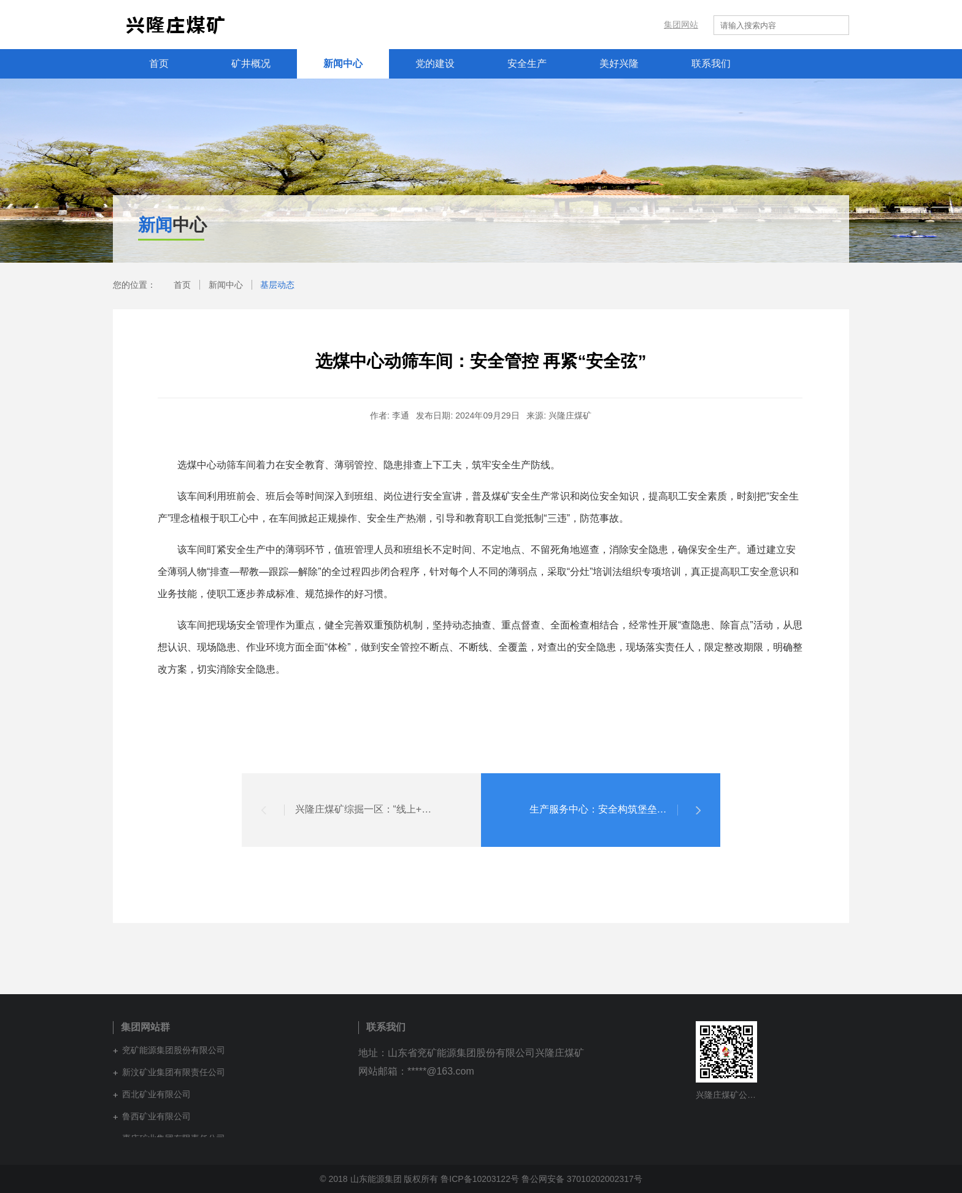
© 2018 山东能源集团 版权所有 (379, 1179)
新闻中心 (343, 63)
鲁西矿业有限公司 (156, 1116)
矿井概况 (251, 63)
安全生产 (527, 63)
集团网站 (681, 24)
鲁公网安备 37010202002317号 (581, 1179)
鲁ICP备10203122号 (480, 1179)
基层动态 (277, 285)
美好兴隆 (619, 63)
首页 (159, 63)
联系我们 (711, 63)
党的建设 (435, 63)
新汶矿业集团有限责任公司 (173, 1072)
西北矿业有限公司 (156, 1094)
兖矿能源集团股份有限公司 (173, 1050)
